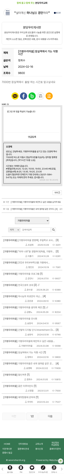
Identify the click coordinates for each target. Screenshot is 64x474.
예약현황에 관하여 (19, 397)
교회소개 (39, 444)
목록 (57, 192)
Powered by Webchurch (48, 460)
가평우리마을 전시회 (20, 318)
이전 (14, 416)
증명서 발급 (7, 452)
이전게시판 (7, 449)
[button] (61, 469)
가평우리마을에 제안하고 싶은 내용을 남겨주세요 (29, 341)
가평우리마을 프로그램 (21, 273)
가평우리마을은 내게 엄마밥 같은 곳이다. (29, 363)
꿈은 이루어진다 (18, 386)
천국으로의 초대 (18, 285)
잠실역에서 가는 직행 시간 (23, 352)
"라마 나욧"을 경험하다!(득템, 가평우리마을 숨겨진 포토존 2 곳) (29, 251)
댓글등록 (32, 137)
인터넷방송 (23, 444)
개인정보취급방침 (55, 443)
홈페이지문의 (55, 449)
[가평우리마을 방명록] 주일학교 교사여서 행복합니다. (29, 240)
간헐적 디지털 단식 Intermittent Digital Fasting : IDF (29, 330)
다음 (50, 416)
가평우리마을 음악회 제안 (22, 307)
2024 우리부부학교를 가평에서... (26, 262)
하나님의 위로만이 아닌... (22, 296)
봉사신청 (39, 449)
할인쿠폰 (14, 374)
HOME (7, 444)
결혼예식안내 (23, 449)
